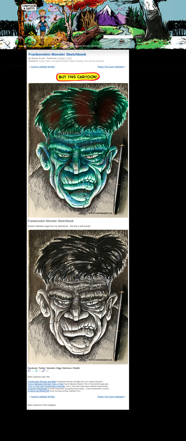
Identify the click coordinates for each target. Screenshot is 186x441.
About (30, 37)
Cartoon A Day (72, 11)
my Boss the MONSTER (38, 391)
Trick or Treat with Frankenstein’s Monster (46, 386)
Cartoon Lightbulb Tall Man (43, 67)
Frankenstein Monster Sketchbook (57, 54)
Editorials (43, 37)
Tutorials (56, 37)
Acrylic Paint (60, 46)
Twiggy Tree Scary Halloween (110, 67)
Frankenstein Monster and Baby (42, 381)
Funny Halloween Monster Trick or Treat (45, 384)
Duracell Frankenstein (37, 388)
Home (19, 37)
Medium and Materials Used (39, 46)
